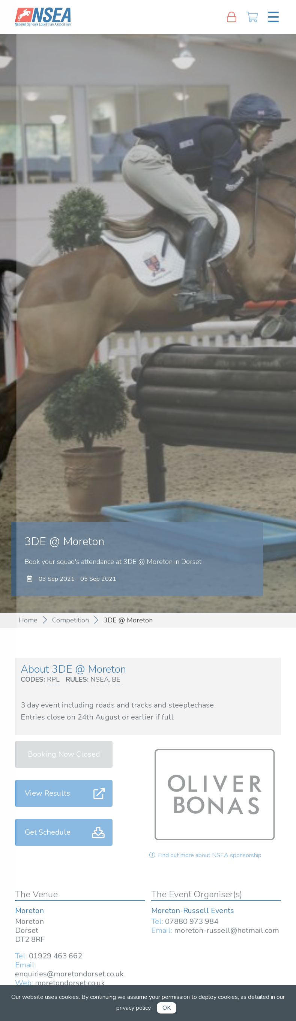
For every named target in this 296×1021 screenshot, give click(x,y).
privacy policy (133, 1008)
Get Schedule (48, 832)
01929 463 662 (55, 956)
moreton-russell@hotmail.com (226, 930)
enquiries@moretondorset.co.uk (69, 974)
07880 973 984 (191, 921)
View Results (47, 793)
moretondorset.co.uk (70, 983)
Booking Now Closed (64, 754)
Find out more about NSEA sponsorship (204, 855)
